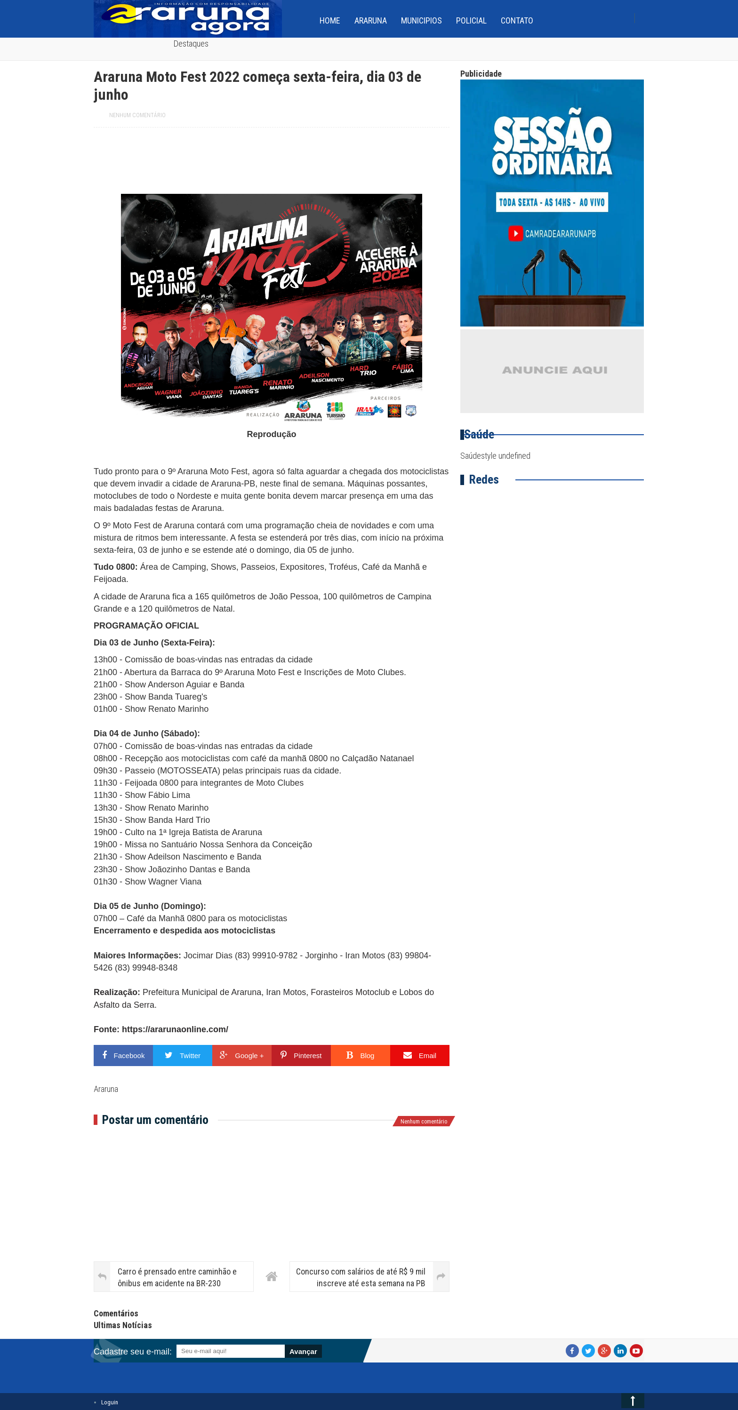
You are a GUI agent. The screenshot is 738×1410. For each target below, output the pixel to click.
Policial (471, 20)
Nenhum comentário (137, 115)
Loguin (109, 1402)
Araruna (370, 20)
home (330, 20)
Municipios (421, 20)
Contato (517, 20)
